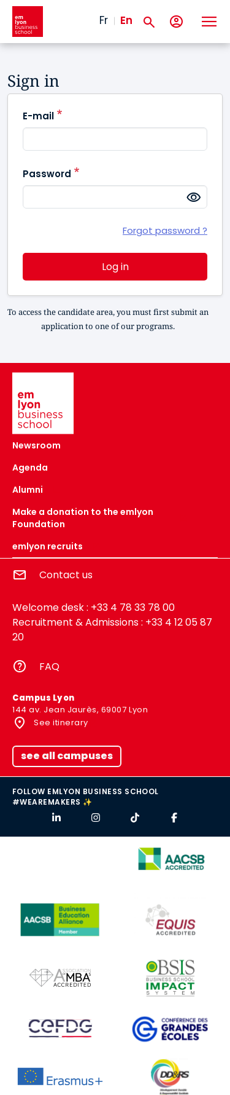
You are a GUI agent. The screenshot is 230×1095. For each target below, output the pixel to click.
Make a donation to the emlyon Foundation (82, 518)
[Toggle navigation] (208, 21)
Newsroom (36, 445)
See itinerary (60, 722)
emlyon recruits (47, 546)
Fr (103, 20)
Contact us (66, 575)
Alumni (27, 490)
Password (47, 173)
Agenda (30, 467)
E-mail (38, 116)
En (126, 20)
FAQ (49, 666)
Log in (115, 267)
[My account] (176, 22)
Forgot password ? (165, 231)
